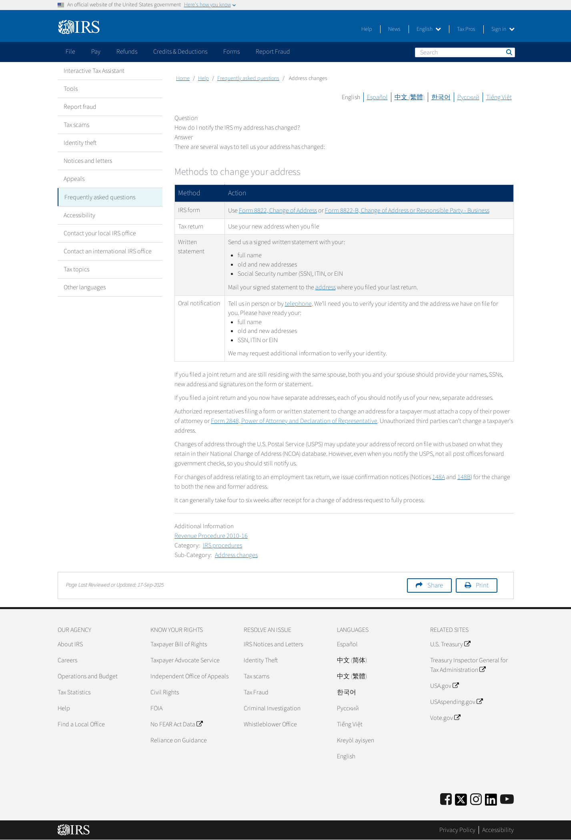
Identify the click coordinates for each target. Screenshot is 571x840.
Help (366, 29)
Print (482, 585)
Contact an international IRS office (108, 251)
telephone (298, 303)
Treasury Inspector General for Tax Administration (469, 665)
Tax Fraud (256, 692)
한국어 (441, 97)
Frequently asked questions (99, 196)
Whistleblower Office (270, 724)
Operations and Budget (88, 676)
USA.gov (444, 686)
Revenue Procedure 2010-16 (211, 535)
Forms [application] (231, 51)
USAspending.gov (456, 702)
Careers (67, 660)
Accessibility (79, 215)
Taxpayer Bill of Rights (178, 644)
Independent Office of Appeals (189, 676)
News (394, 29)
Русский (468, 97)
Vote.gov (445, 718)
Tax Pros (466, 29)
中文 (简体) (352, 660)
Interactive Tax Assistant (94, 70)
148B (464, 477)
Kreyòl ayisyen (355, 740)
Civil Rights (164, 692)
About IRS (70, 644)
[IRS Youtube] (507, 800)
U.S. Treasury (450, 644)
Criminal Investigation (272, 708)
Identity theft (80, 142)
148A (438, 477)
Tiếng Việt (499, 97)
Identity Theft (261, 660)
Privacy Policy (457, 830)
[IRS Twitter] (461, 802)
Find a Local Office (81, 724)
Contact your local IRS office (100, 233)
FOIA (156, 708)
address (325, 287)
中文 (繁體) (410, 97)
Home (183, 78)
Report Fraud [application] (273, 51)
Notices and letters (88, 160)
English (429, 29)
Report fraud (80, 106)
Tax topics (76, 269)
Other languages (85, 287)
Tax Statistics (74, 692)
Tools (71, 88)
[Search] (465, 52)
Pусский (348, 708)
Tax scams (76, 124)
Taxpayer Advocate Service (185, 660)
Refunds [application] (126, 51)
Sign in (503, 29)
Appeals (74, 178)
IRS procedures (222, 545)
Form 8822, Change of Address (278, 210)
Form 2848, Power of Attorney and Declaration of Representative (294, 421)
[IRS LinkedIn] (491, 802)
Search (509, 52)
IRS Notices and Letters (273, 644)
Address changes (236, 555)
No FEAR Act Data (176, 724)
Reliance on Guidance (178, 740)
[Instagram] (476, 800)
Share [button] (435, 585)
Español (377, 97)
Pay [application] (95, 51)
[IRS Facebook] (446, 800)
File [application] (70, 51)
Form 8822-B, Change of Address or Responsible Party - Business (407, 210)
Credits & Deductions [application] (180, 51)
